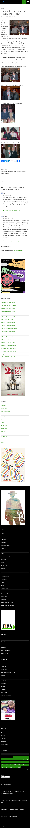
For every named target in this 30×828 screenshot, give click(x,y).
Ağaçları (3, 663)
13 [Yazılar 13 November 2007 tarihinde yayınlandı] (7, 762)
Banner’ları (3, 666)
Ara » (27, 769)
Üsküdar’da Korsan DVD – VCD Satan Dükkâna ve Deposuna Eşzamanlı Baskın (15, 179)
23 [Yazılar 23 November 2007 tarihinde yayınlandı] (19, 764)
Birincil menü (28, 2)
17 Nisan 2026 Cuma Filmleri (8, 325)
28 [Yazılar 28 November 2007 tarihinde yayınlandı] (11, 767)
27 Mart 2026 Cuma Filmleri (8, 314)
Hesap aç (3, 732)
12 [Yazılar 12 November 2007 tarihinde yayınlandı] (2, 762)
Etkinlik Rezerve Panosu (6, 534)
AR (1, 784)
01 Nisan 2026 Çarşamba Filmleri (9, 317)
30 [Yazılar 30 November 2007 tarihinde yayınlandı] (19, 767)
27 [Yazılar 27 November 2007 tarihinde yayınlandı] (7, 767)
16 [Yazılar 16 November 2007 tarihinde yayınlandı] (19, 762)
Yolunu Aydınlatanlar (6, 695)
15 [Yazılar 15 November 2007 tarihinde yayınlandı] (15, 762)
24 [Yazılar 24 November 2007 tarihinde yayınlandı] (23, 764)
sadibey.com (5, 2)
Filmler (2, 419)
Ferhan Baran (4, 639)
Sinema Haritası (4, 591)
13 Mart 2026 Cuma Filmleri (8, 308)
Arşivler (3, 775)
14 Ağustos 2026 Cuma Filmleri (8, 354)
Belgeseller (3, 405)
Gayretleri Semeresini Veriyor (8, 672)
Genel (2, 422)
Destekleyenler (4, 551)
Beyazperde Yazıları (5, 545)
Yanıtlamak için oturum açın (12, 210)
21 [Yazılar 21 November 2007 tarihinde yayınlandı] (11, 764)
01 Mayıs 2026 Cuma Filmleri (8, 334)
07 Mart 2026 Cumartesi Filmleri (9, 305)
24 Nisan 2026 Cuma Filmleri (8, 331)
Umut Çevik (4, 809)
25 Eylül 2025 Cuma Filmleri (8, 356)
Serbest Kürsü (4, 653)
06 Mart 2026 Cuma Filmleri (8, 302)
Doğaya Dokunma (5, 411)
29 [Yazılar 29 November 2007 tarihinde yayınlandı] (15, 767)
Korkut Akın (4, 644)
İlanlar (2, 573)
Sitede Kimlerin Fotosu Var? (7, 593)
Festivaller (3, 417)
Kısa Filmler (3, 431)
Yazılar (2, 442)
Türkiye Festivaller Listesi (7, 602)
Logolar (2, 585)
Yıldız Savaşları (4, 692)
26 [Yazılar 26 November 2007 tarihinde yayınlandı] (2, 767)
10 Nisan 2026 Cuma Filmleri (8, 322)
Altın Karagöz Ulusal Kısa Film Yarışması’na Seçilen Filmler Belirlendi (15, 171)
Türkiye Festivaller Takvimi (7, 605)
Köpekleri (3, 675)
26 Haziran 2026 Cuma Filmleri (8, 345)
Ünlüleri (3, 686)
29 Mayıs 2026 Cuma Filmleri (8, 342)
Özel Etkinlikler (4, 436)
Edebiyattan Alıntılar (6, 556)
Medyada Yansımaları (6, 678)
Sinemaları (3, 683)
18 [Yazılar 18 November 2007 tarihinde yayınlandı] (27, 762)
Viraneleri (3, 689)
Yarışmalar (3, 599)
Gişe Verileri (4, 428)
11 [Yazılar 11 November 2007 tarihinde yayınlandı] (27, 759)
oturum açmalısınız (19, 250)
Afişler (2, 536)
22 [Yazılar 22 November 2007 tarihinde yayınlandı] (15, 764)
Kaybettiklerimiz (5, 576)
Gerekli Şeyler (4, 425)
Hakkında (3, 571)
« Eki (2, 769)
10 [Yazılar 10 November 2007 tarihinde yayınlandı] (23, 759)
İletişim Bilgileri (13, 816)
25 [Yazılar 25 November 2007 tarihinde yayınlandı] (27, 764)
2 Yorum (15, 16)
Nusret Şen (3, 647)
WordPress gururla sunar (13, 826)
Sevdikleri (3, 680)
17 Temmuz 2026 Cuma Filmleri (8, 351)
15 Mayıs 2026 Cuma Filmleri (8, 339)
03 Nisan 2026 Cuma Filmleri (8, 319)
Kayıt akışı (3, 738)
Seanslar (3, 439)
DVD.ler (3, 414)
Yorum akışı (3, 741)
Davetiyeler (3, 548)
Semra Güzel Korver (6, 650)
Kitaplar (3, 434)
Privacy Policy (4, 826)
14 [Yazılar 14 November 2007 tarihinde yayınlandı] (11, 762)
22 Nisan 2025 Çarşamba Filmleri (9, 328)
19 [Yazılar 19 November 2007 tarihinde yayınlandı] (2, 764)
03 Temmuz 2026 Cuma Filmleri (8, 348)
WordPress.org (4, 744)
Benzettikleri (4, 408)
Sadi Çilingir (10, 16)
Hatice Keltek (4, 642)
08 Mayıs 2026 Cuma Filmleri (8, 336)
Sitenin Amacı (4, 596)
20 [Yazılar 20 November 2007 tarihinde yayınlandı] (7, 764)
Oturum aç (3, 735)
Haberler (3, 8)
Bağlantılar (3, 539)
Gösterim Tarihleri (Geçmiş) (16, 809)
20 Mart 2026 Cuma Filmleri (8, 311)
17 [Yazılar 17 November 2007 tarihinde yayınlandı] (23, 762)
